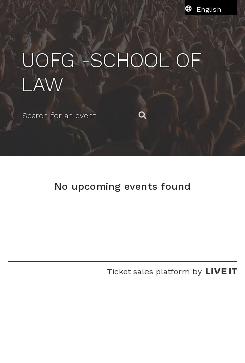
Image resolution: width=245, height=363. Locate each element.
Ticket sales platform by (172, 271)
